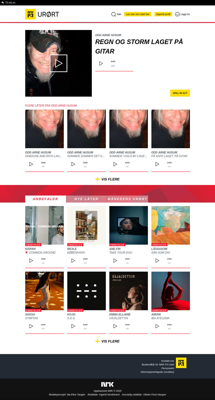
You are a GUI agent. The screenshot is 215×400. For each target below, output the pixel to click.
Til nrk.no (10, 2)
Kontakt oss (167, 360)
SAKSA (30, 314)
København (76, 252)
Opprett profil (163, 14)
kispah (30, 248)
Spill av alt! (180, 93)
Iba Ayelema (160, 318)
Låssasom (159, 248)
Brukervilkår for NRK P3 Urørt (158, 364)
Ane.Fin (115, 248)
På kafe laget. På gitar (169, 156)
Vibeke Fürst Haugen (154, 394)
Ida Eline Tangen (76, 394)
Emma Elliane (120, 314)
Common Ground (42, 252)
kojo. (71, 314)
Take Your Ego (120, 252)
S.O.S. (71, 318)
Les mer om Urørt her (137, 14)
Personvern (168, 368)
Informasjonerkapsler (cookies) (157, 372)
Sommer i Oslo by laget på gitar (134, 156)
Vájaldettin (118, 318)
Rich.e (72, 248)
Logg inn (182, 14)
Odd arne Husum (108, 35)
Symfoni (31, 318)
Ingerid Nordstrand (109, 394)
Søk (116, 14)
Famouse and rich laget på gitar (51, 156)
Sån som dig (160, 252)
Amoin (156, 314)
